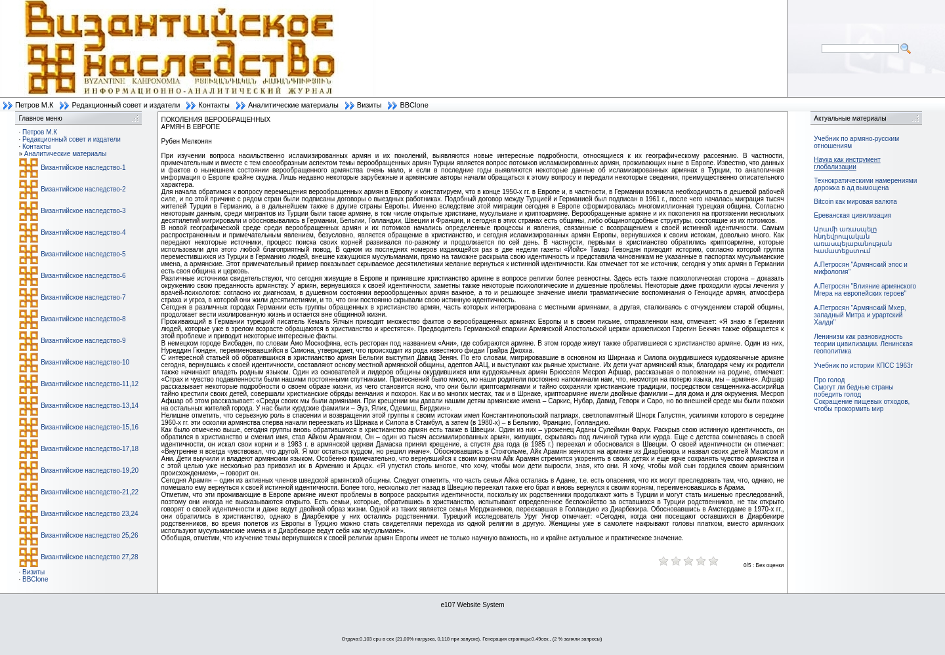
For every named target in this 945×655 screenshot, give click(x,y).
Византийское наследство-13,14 (89, 405)
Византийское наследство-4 (83, 232)
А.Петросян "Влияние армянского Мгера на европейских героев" (865, 290)
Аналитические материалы (293, 105)
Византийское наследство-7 (83, 297)
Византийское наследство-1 (83, 167)
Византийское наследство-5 (83, 254)
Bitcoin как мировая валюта (855, 201)
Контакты (214, 105)
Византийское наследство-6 (83, 275)
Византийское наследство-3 (83, 210)
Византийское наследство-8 (83, 319)
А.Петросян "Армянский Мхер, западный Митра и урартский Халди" (860, 315)
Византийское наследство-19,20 (89, 470)
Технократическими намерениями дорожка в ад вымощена (865, 184)
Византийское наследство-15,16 (89, 427)
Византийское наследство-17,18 (89, 448)
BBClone (414, 105)
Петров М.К (34, 105)
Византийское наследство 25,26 (89, 535)
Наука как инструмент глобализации (847, 163)
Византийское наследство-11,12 (89, 383)
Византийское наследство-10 (85, 362)
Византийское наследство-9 (83, 340)
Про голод (829, 380)
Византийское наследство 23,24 (89, 513)
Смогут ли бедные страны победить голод (853, 391)
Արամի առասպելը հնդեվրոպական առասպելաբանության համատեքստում (853, 240)
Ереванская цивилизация (852, 215)
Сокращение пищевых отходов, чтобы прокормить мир (862, 405)
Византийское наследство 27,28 (89, 557)
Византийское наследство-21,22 (89, 492)
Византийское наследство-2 (83, 189)
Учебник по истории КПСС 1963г (863, 365)
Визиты (369, 105)
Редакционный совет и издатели (126, 105)
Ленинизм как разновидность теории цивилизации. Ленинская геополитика (863, 344)
